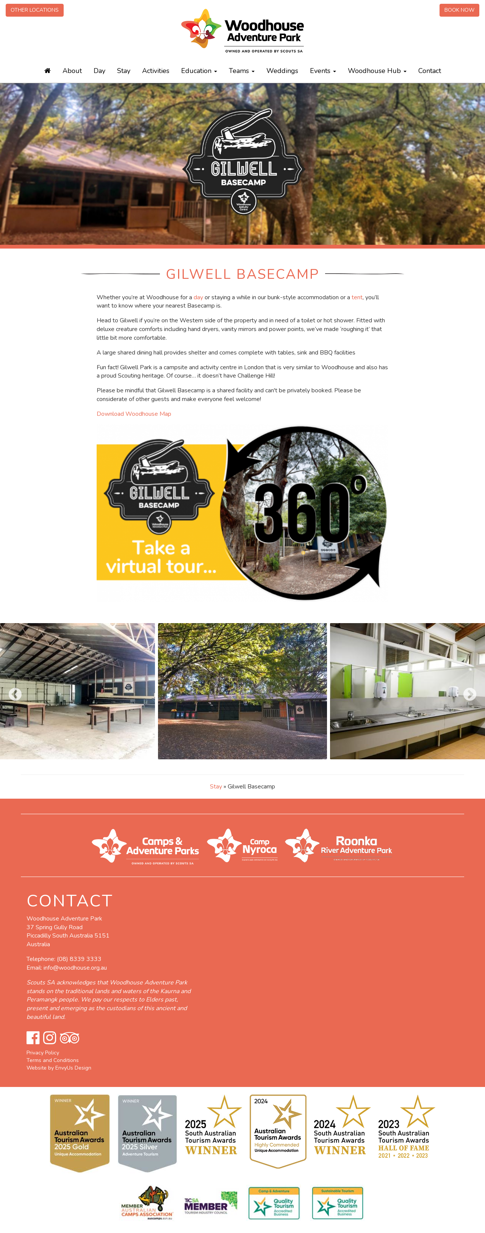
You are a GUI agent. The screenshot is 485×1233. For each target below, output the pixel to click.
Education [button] (199, 70)
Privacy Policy (43, 1052)
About (72, 70)
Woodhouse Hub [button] (377, 70)
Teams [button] (242, 70)
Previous (11, 691)
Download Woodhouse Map (134, 414)
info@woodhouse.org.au (75, 968)
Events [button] (323, 70)
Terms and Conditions (53, 1060)
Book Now (459, 10)
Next (466, 691)
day (198, 297)
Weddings (282, 70)
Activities (155, 70)
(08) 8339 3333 (79, 959)
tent (357, 297)
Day (99, 70)
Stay (123, 70)
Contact (429, 70)
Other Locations (35, 10)
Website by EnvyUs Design (59, 1067)
